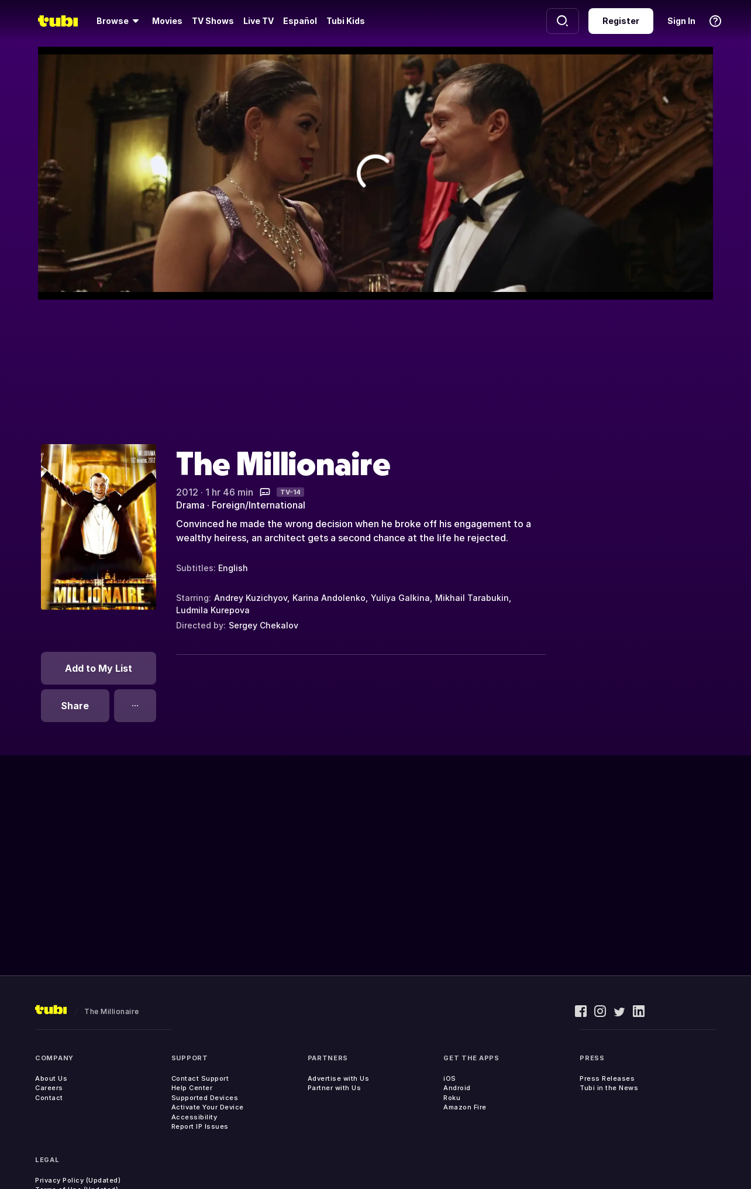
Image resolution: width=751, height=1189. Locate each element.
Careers (49, 1088)
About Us (51, 1078)
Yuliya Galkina (400, 598)
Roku (451, 1098)
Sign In (681, 21)
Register (620, 21)
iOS (449, 1078)
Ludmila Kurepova (213, 610)
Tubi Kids (345, 21)
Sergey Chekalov (263, 625)
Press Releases (607, 1078)
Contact (49, 1098)
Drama (190, 505)
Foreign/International (258, 505)
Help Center (192, 1088)
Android (457, 1088)
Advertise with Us (339, 1078)
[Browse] (119, 21)
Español (300, 21)
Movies (167, 21)
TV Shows (213, 21)
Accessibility (194, 1117)
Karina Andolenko (329, 598)
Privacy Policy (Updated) (77, 1180)
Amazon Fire (465, 1107)
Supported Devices (205, 1098)
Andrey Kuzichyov (250, 598)
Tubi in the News (609, 1088)
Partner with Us (334, 1088)
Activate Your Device (207, 1107)
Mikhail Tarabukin (472, 598)
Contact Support (200, 1078)
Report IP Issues (200, 1126)
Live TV (258, 21)
